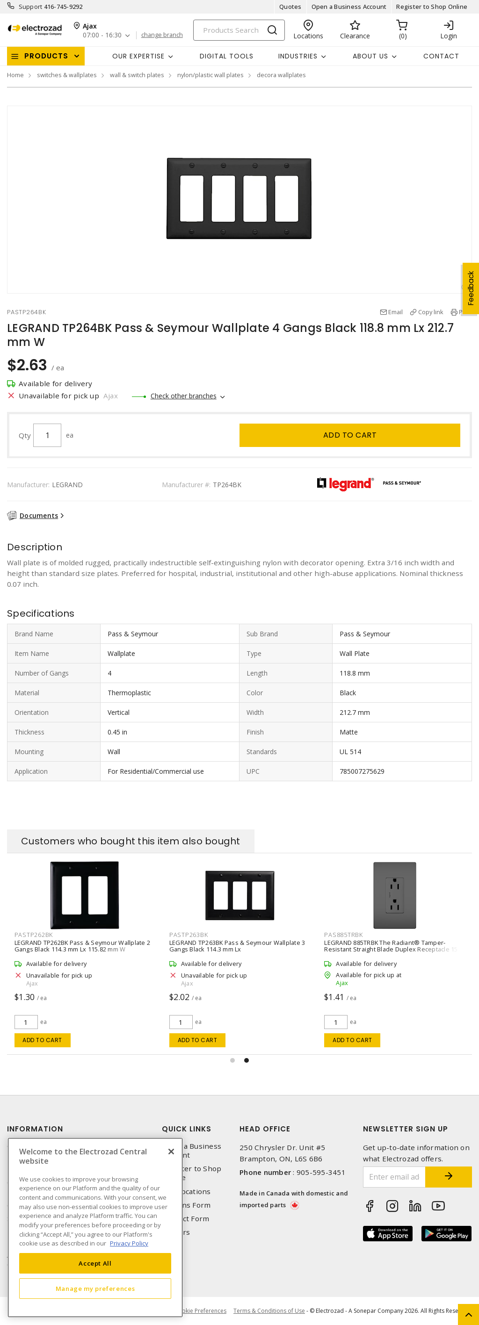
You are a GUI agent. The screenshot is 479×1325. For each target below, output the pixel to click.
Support (31, 6)
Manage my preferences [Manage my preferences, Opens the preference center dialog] (95, 1288)
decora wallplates (281, 75)
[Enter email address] (394, 1177)
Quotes (290, 6)
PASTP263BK (188, 934)
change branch (162, 35)
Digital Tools (227, 56)
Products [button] (46, 56)
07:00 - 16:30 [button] (102, 35)
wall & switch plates (137, 75)
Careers (176, 1232)
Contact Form (185, 1218)
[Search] (239, 30)
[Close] (171, 1151)
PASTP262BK (34, 934)
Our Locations (186, 1191)
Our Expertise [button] (138, 56)
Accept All (95, 1263)
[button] (232, 1060)
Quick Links (186, 1129)
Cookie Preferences (200, 1311)
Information (35, 1129)
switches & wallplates (67, 75)
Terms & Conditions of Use (269, 1311)
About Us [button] (370, 56)
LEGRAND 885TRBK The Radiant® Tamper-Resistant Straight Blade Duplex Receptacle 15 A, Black (394, 949)
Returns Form (186, 1205)
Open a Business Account (349, 6)
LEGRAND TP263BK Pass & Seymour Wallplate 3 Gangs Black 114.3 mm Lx (237, 945)
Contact (441, 56)
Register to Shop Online (431, 6)
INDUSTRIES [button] (298, 56)
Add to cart (350, 435)
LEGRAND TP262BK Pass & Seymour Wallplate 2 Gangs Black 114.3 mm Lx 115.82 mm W (83, 945)
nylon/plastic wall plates (210, 75)
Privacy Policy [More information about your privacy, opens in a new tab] (129, 1243)
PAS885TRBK (343, 934)
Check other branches (184, 395)
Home (15, 75)
